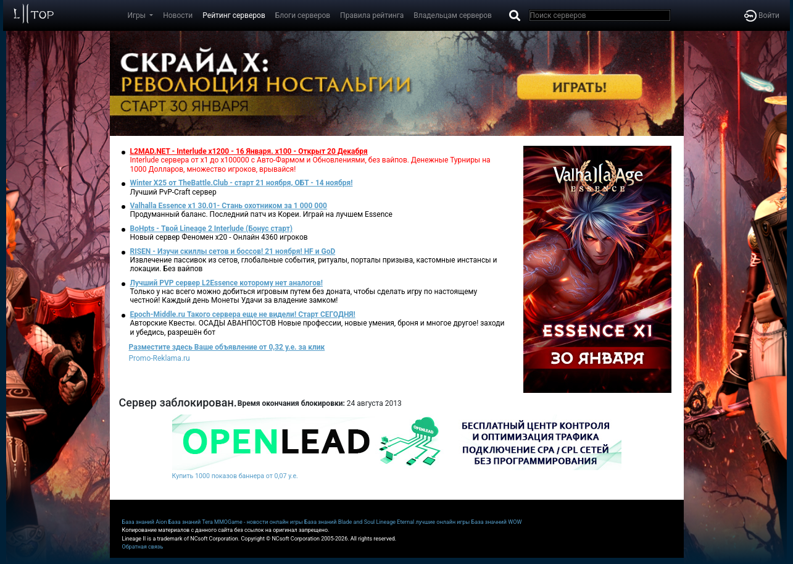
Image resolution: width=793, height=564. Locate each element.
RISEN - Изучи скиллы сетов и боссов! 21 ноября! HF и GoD (233, 251)
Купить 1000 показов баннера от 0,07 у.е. (235, 476)
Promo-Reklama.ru (159, 358)
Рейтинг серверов (233, 15)
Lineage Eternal (395, 522)
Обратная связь (143, 547)
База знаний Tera (190, 522)
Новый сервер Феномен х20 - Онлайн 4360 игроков (219, 237)
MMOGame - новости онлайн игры (258, 522)
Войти (761, 15)
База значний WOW (496, 522)
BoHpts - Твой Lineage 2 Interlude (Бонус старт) (211, 228)
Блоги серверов (302, 15)
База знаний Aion (144, 522)
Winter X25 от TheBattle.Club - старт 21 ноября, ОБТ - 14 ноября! (241, 183)
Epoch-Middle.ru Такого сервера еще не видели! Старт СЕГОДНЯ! (242, 314)
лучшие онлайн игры (442, 522)
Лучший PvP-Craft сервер (173, 192)
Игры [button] (138, 15)
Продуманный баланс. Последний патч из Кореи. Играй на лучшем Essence (261, 214)
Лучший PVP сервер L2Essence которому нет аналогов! (226, 283)
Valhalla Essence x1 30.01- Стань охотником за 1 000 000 (229, 205)
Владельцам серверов (452, 15)
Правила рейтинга (372, 15)
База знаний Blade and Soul (339, 522)
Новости (178, 15)
